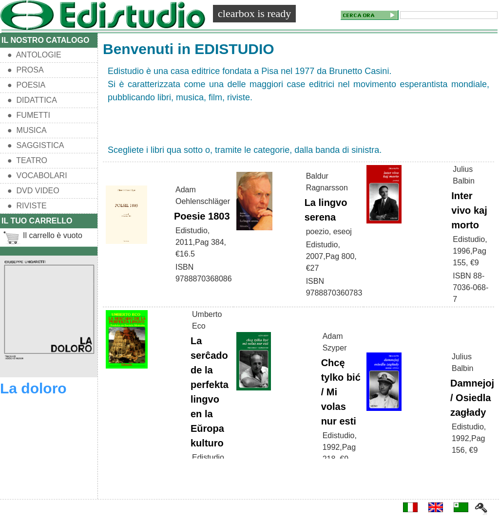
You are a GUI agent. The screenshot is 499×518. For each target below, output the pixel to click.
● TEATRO (27, 160)
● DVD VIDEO (33, 190)
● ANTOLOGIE (34, 55)
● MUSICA (27, 130)
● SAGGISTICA (35, 145)
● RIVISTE (27, 206)
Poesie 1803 (202, 216)
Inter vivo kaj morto (469, 210)
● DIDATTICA (32, 100)
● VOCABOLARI (37, 175)
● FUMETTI (28, 115)
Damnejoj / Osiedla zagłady (472, 398)
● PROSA (25, 70)
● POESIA (26, 85)
